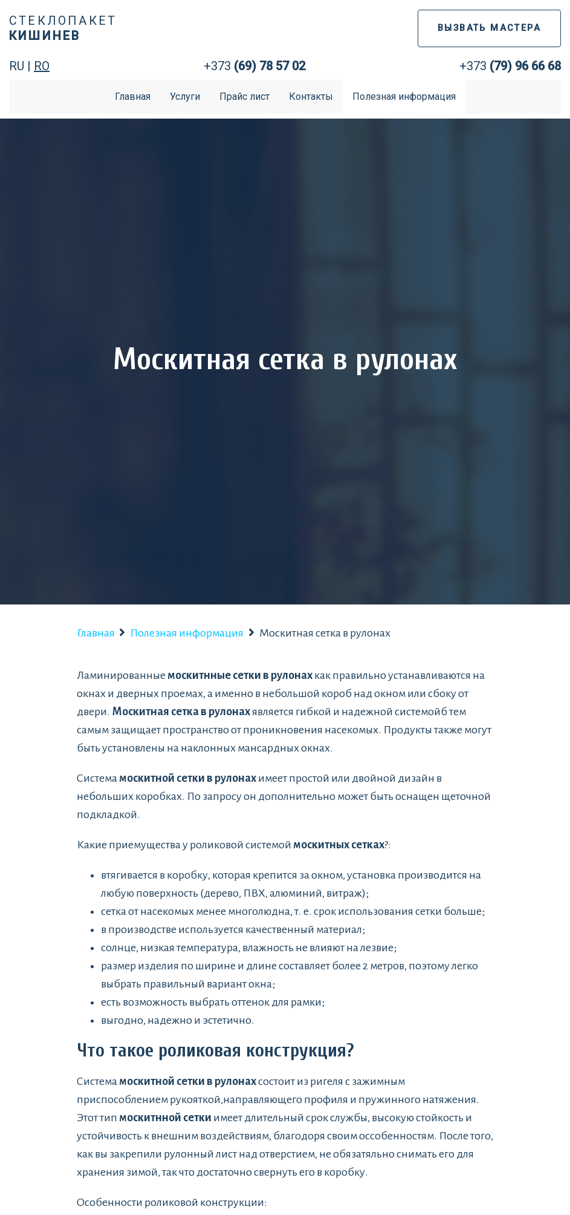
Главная (133, 96)
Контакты (311, 96)
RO (42, 66)
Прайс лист (244, 96)
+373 (254, 66)
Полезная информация (404, 96)
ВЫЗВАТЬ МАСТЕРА (489, 28)
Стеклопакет (63, 28)
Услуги (185, 96)
